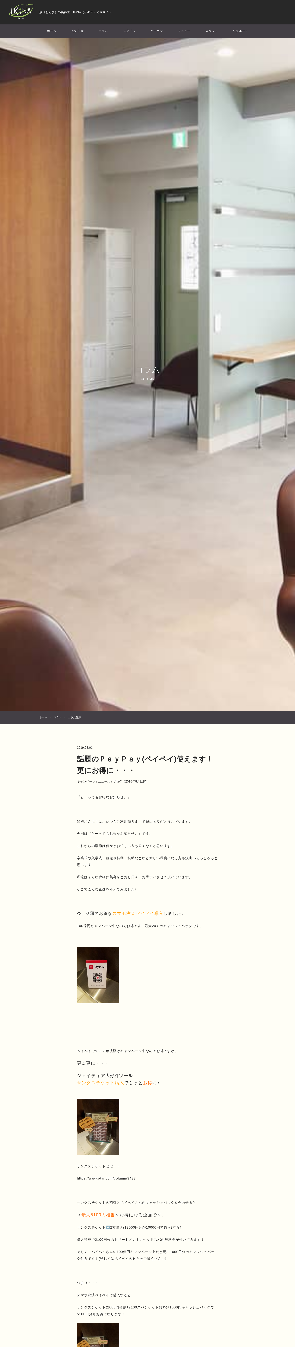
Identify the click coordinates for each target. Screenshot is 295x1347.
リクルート (240, 31)
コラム (103, 31)
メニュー (184, 31)
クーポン (157, 31)
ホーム (51, 31)
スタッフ (211, 31)
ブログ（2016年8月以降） (131, 781)
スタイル (129, 31)
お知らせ (77, 31)
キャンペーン (86, 781)
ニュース (104, 781)
